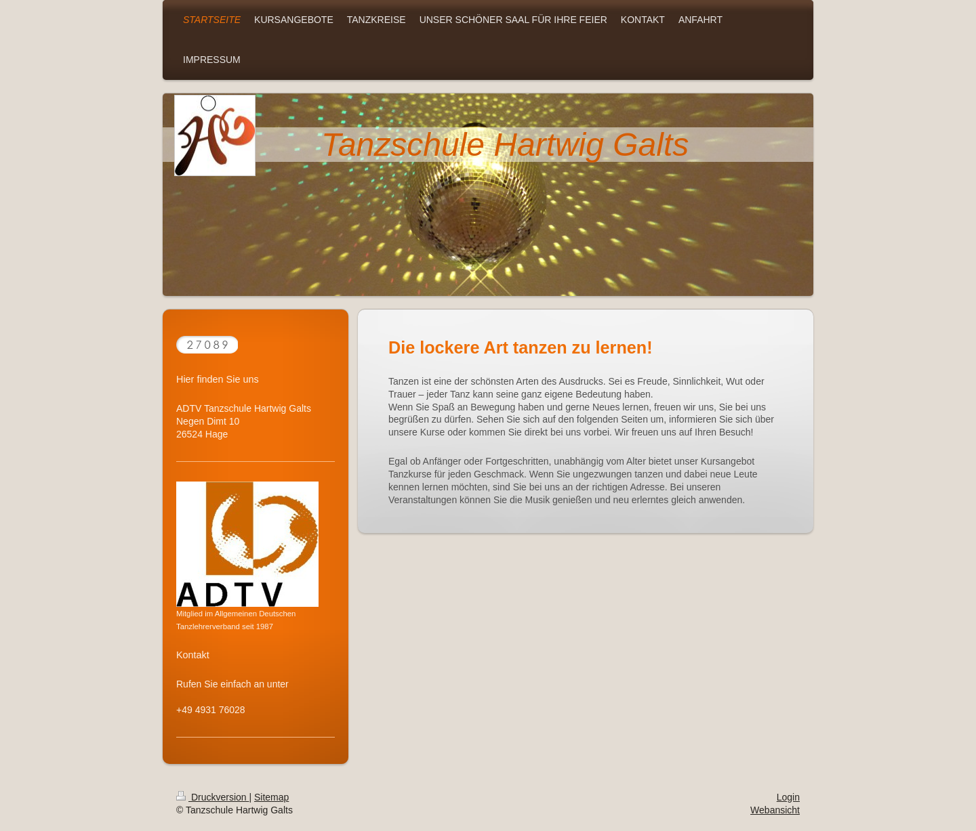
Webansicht (775, 810)
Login (788, 797)
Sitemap (271, 797)
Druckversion (212, 797)
